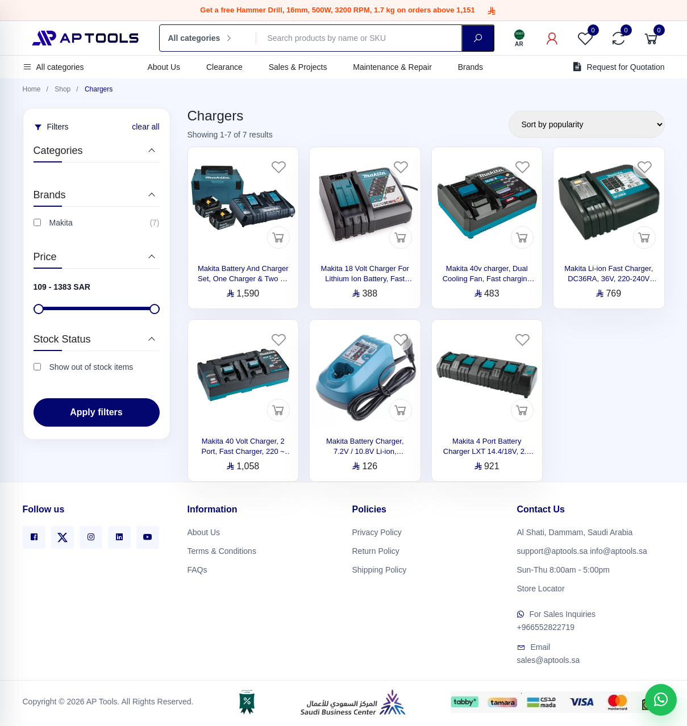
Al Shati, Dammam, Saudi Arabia (575, 530)
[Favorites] (585, 38)
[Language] (519, 38)
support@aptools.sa (552, 548)
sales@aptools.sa (548, 658)
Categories (58, 150)
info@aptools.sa (618, 548)
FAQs (197, 567)
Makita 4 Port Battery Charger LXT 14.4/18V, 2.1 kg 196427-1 (487, 451)
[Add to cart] (278, 237)
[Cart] (651, 38)
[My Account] (552, 38)
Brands (470, 67)
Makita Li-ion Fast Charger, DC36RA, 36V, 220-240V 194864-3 (608, 278)
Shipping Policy (379, 567)
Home (32, 89)
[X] (62, 535)
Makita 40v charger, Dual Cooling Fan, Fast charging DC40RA (487, 278)
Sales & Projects (298, 67)
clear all (145, 126)
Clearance (224, 67)
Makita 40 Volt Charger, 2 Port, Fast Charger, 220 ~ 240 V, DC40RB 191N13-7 (243, 451)
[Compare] (618, 38)
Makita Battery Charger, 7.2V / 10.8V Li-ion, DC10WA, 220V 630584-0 (364, 451)
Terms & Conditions (222, 548)
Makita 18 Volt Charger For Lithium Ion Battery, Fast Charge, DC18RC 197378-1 (364, 278)
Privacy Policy (377, 530)
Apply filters (96, 412)
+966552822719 (546, 625)
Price (45, 256)
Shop (62, 89)
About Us (164, 67)
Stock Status (62, 339)
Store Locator (541, 586)
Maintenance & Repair (392, 67)
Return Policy (375, 548)
